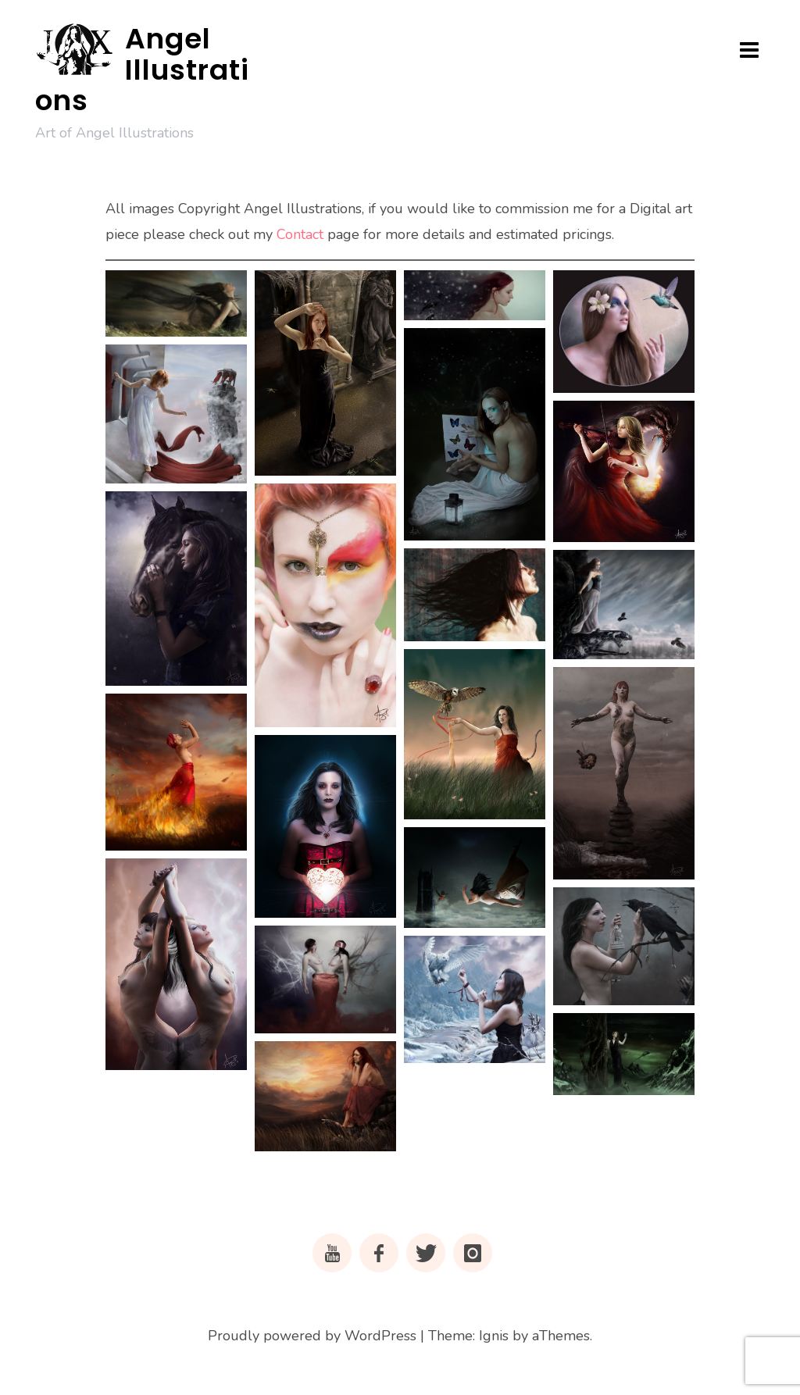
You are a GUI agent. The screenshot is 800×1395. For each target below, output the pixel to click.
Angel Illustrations (142, 69)
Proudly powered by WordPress (312, 1335)
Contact (300, 234)
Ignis (494, 1335)
